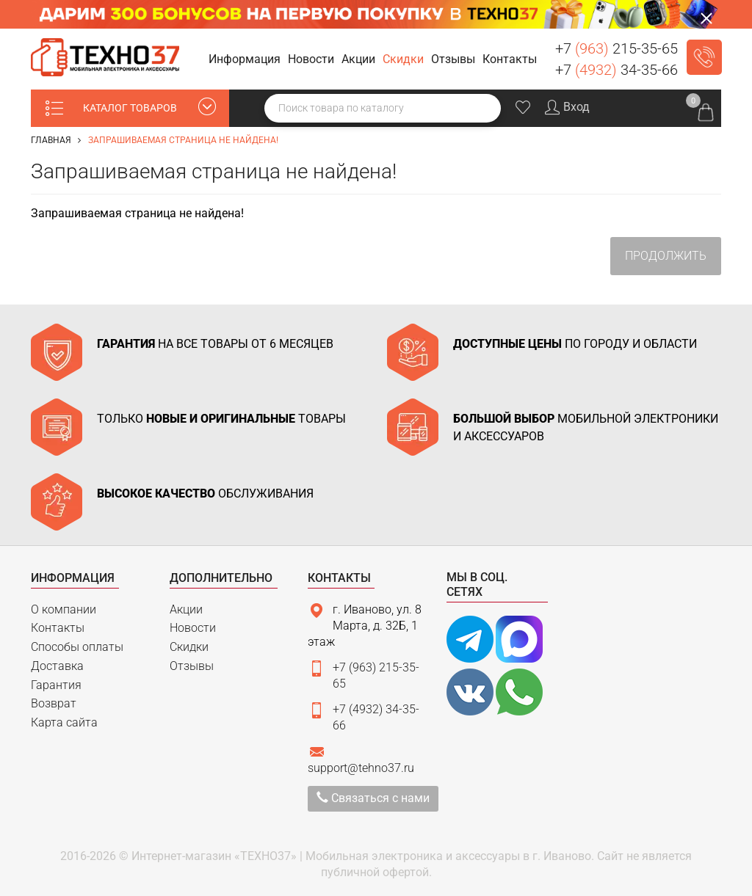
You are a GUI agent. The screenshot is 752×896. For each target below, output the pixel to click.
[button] (247, 60)
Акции (186, 609)
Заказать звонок (704, 57)
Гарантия (56, 685)
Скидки (189, 647)
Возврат (53, 703)
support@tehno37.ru (361, 768)
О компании (63, 609)
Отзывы (192, 666)
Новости (193, 628)
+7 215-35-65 (616, 48)
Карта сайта (64, 722)
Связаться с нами (373, 798)
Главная (51, 140)
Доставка (57, 666)
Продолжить (665, 256)
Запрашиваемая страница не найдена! (183, 140)
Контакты (57, 628)
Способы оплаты (77, 647)
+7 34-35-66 (616, 70)
